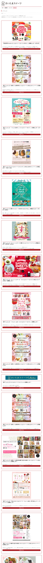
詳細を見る (21, 48)
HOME (2, 13)
